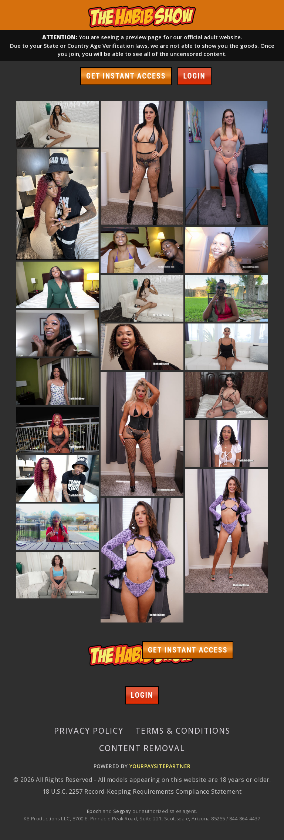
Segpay (122, 811)
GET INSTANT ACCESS (126, 76)
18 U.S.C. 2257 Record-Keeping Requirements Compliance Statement (142, 791)
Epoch (95, 811)
